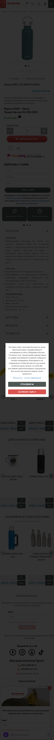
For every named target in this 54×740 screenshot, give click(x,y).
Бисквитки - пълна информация (27, 378)
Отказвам (27, 384)
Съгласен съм (27, 392)
